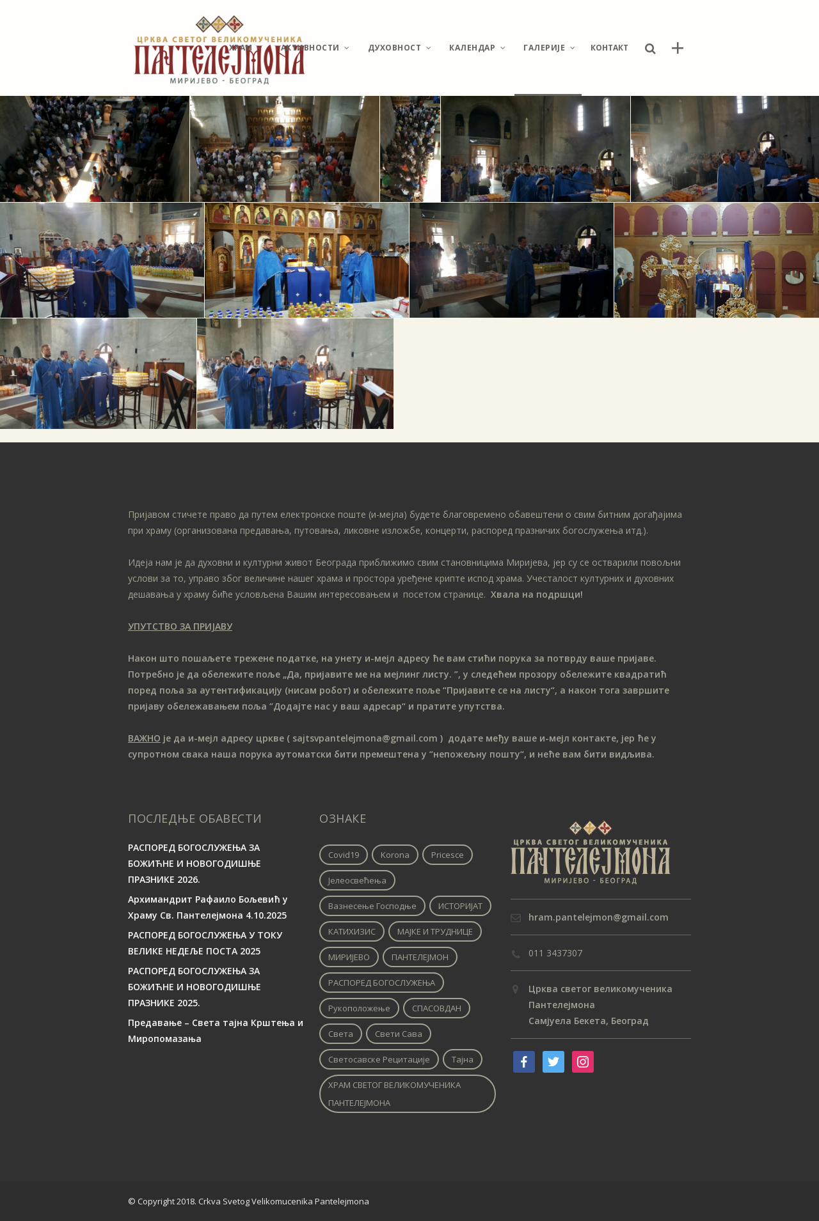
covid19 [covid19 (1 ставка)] (343, 854)
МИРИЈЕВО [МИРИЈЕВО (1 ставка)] (349, 957)
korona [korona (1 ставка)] (395, 854)
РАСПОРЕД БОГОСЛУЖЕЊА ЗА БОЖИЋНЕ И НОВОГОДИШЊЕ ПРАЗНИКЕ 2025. (194, 987)
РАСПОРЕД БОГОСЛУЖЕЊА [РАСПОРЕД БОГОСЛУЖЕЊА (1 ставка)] (381, 982)
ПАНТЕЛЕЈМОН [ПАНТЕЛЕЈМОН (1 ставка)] (420, 957)
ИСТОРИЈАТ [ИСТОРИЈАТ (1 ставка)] (460, 906)
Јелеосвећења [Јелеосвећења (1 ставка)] (357, 880)
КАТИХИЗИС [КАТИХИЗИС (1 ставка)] (352, 931)
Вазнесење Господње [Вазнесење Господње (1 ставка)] (372, 906)
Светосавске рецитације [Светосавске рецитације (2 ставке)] (379, 1059)
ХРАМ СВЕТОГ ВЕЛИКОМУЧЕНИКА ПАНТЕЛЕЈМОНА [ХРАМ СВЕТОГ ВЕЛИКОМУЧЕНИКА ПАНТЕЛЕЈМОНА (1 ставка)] (394, 1093)
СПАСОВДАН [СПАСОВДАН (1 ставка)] (436, 1008)
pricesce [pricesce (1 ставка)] (447, 854)
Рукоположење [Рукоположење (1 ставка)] (359, 1008)
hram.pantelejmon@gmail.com (599, 917)
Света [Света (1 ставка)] (340, 1033)
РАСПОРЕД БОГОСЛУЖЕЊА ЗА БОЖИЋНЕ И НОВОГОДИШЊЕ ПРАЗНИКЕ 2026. (194, 863)
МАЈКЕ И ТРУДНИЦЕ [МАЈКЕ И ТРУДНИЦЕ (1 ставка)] (435, 931)
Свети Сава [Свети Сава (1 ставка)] (398, 1033)
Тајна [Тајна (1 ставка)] (462, 1059)
